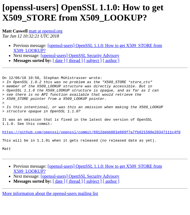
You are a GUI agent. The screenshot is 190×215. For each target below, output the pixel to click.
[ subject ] (93, 60)
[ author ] (111, 60)
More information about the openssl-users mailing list (50, 210)
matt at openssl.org (45, 31)
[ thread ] (74, 60)
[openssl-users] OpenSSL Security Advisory (80, 55)
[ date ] (59, 60)
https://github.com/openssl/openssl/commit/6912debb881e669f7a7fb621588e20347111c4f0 (91, 144)
